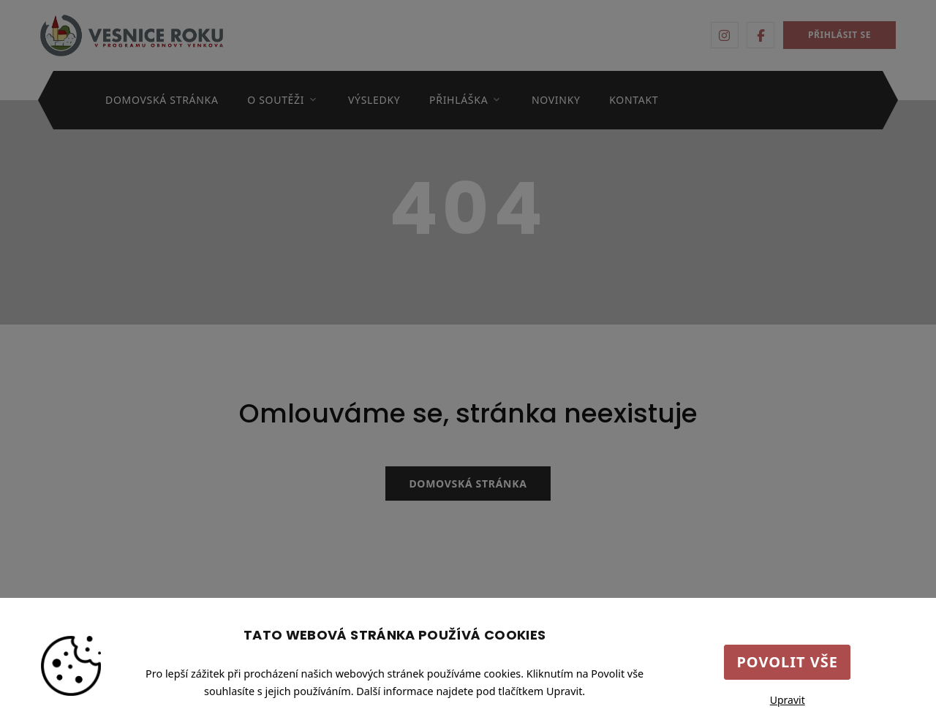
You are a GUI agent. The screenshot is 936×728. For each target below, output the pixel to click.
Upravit (787, 700)
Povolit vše (787, 662)
